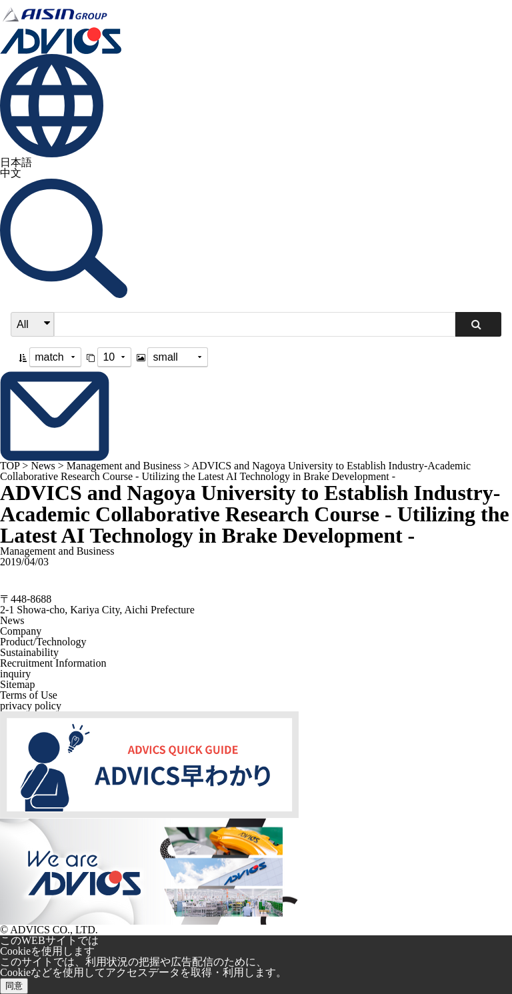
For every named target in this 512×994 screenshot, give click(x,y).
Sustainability (29, 652)
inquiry (15, 673)
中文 (10, 173)
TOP (9, 465)
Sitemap (17, 684)
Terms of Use (28, 695)
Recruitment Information (53, 663)
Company (20, 631)
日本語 (16, 162)
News (43, 465)
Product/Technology (43, 641)
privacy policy (30, 705)
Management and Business (124, 465)
